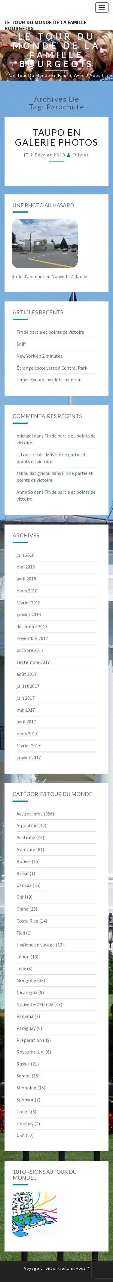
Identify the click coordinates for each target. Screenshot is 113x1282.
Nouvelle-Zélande (35, 1004)
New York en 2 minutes (40, 356)
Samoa (24, 1076)
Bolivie (24, 861)
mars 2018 (27, 591)
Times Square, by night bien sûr (49, 379)
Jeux (21, 969)
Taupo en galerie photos (56, 137)
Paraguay (26, 1028)
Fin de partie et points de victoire (50, 332)
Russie (23, 1064)
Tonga (23, 1112)
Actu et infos (30, 814)
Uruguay (25, 1123)
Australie (26, 837)
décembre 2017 (32, 626)
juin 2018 (26, 555)
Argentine (27, 825)
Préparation (29, 1040)
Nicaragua (27, 992)
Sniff (21, 344)
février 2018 (29, 603)
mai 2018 (26, 567)
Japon (23, 957)
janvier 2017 (29, 757)
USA (21, 1135)
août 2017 (27, 674)
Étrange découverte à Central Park (52, 368)
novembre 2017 (32, 638)
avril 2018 (26, 579)
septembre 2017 (33, 662)
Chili (21, 897)
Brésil (23, 873)
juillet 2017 (28, 686)
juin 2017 (26, 698)
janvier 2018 (29, 615)
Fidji (21, 933)
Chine (22, 909)
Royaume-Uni (30, 1052)
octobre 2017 (30, 650)
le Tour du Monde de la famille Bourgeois (46, 24)
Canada (24, 885)
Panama (25, 1016)
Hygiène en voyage (36, 945)
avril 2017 (26, 722)
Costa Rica (27, 921)
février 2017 (29, 746)
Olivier (80, 154)
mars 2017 (27, 734)
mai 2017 (26, 710)
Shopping (26, 1088)
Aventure (26, 849)
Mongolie (26, 980)
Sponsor (25, 1100)
